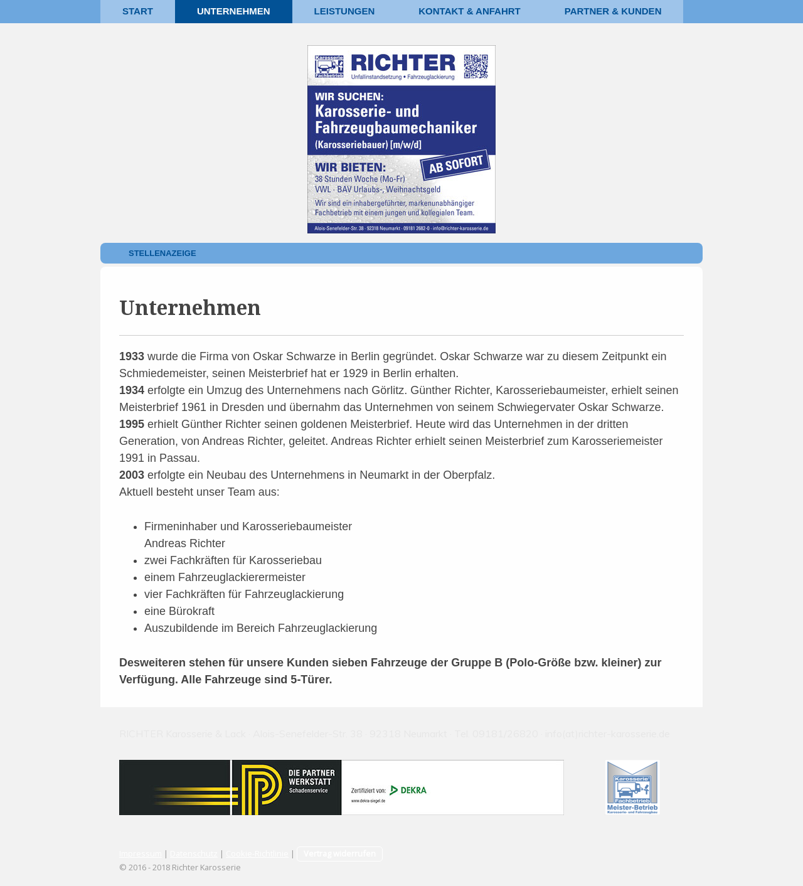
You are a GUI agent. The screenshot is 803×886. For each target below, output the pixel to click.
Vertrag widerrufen (340, 853)
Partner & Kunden (613, 11)
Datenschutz (194, 853)
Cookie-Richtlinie (257, 853)
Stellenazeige (162, 253)
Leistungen (344, 11)
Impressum (140, 853)
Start (137, 11)
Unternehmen (233, 11)
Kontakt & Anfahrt (469, 11)
